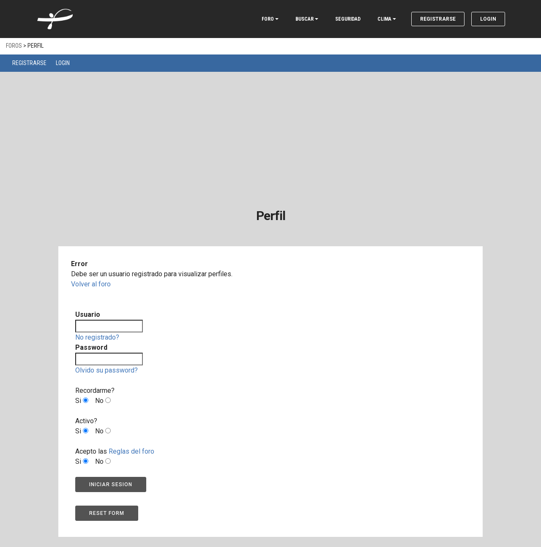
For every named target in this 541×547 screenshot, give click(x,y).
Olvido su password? (106, 370)
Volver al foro (91, 284)
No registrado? (97, 337)
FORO (268, 19)
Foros (14, 45)
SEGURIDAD (348, 19)
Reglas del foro (131, 451)
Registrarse (438, 19)
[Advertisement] (270, 135)
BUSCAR (304, 19)
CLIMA (384, 19)
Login (488, 19)
